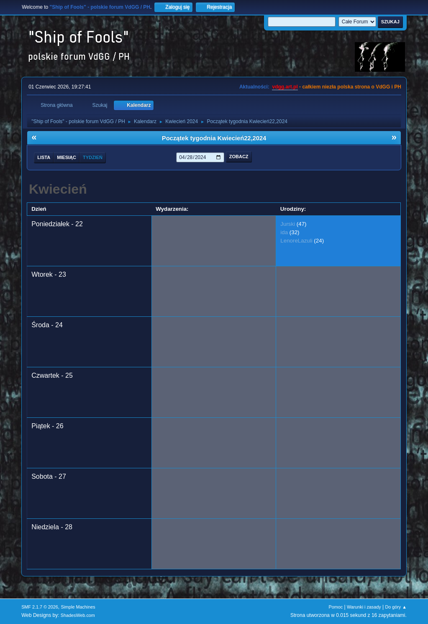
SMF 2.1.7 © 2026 (39, 606)
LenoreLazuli (296, 240)
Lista (43, 157)
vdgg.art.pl (284, 87)
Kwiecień (58, 189)
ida (284, 232)
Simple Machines (78, 606)
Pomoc (336, 606)
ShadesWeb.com (78, 615)
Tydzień (93, 157)
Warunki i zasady (364, 606)
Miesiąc (66, 157)
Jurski (287, 224)
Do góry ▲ (395, 606)
